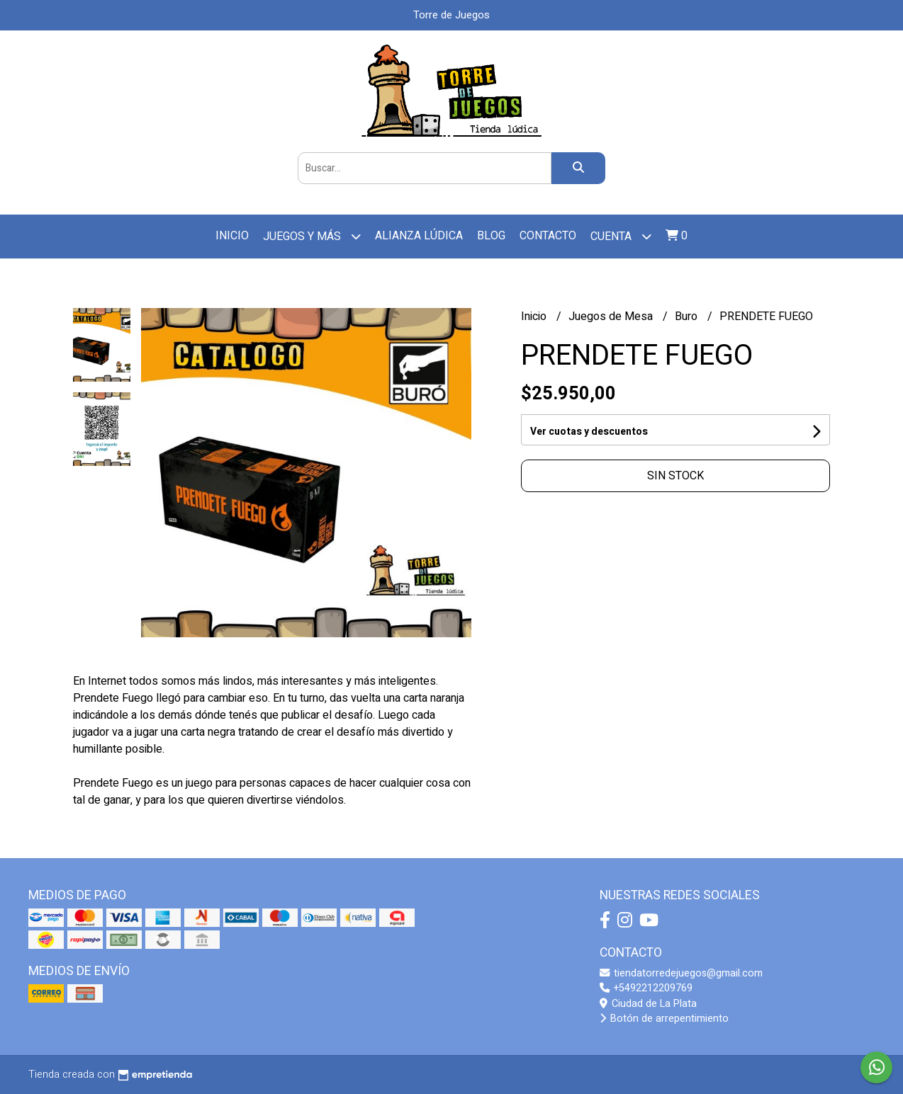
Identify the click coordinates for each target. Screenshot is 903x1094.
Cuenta (620, 236)
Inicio (232, 235)
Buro (687, 316)
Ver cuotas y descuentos (589, 431)
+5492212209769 (646, 988)
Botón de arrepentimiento (664, 1018)
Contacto (548, 235)
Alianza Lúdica (419, 235)
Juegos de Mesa (612, 316)
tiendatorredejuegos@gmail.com (681, 973)
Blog (491, 235)
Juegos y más (312, 236)
